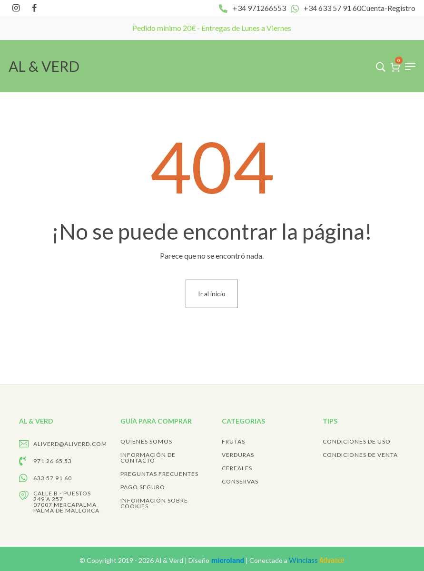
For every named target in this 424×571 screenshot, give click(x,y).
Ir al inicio (212, 294)
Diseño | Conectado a (266, 560)
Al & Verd (170, 560)
